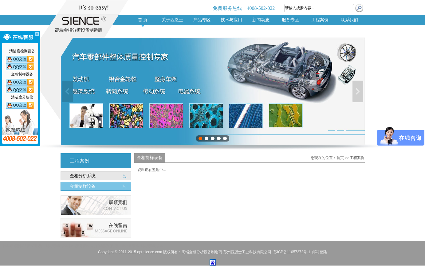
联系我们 (349, 20)
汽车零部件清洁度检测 (20, 246)
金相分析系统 (83, 176)
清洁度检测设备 (151, 246)
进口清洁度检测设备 (53, 246)
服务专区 (290, 20)
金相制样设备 (83, 186)
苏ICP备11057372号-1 (291, 252)
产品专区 (202, 20)
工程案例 (320, 20)
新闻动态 (261, 20)
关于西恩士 (172, 20)
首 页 (143, 20)
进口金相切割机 (102, 246)
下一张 (357, 91)
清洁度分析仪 (79, 246)
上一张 (67, 91)
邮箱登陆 (319, 252)
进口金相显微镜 (127, 246)
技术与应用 (231, 20)
